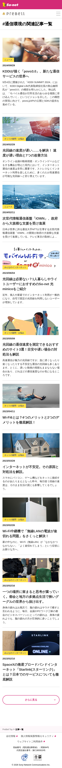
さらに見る (31, 699)
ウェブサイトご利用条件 (31, 741)
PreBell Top (7, 729)
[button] (58, 13)
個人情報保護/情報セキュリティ (38, 736)
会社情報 (12, 736)
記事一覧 (19, 729)
